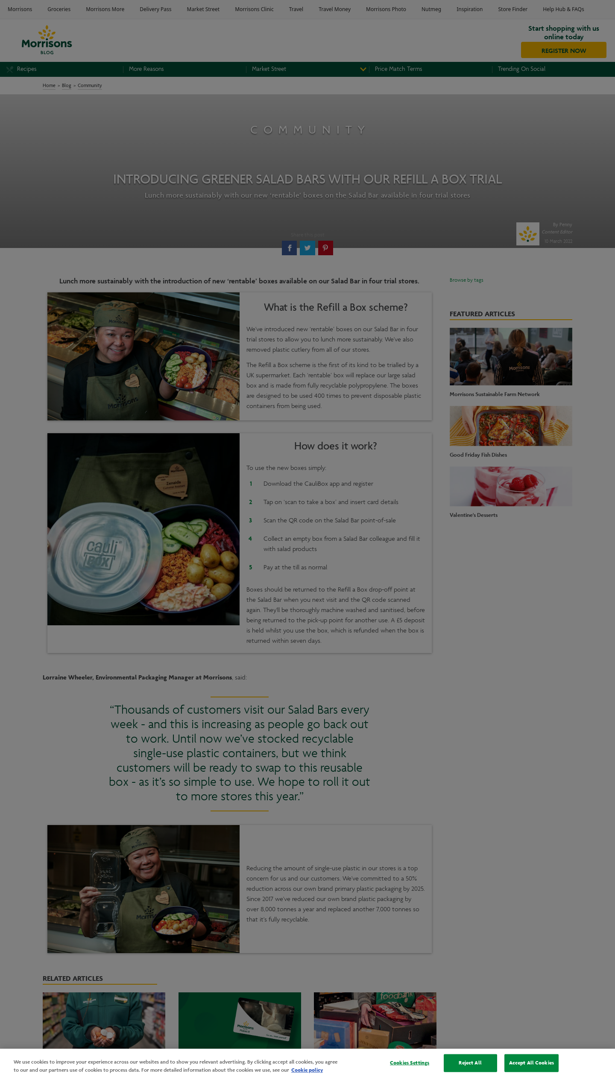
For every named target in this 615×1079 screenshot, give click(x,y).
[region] (307, 1064)
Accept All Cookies (531, 1063)
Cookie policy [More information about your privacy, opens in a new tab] (307, 1070)
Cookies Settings (409, 1063)
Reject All (470, 1063)
